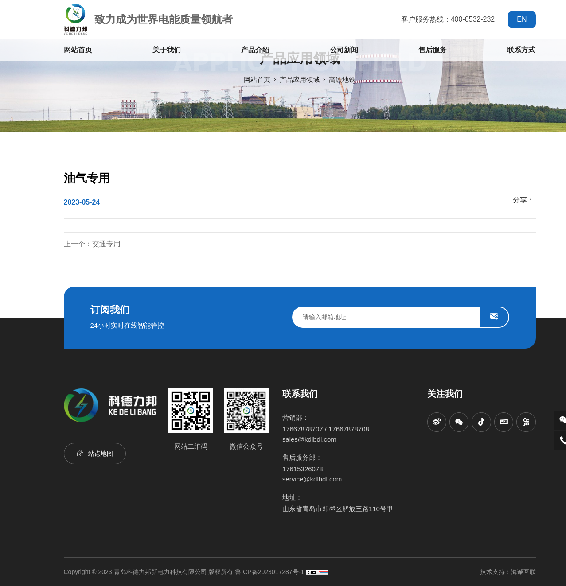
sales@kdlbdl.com (309, 439)
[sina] (437, 422)
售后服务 (432, 50)
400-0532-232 (473, 19)
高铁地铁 (342, 79)
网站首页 (78, 50)
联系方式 (521, 50)
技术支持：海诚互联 (508, 571)
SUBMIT (494, 317)
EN (522, 19)
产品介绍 (255, 50)
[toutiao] (503, 422)
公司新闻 (344, 50)
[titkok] (481, 422)
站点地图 (100, 454)
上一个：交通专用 (92, 244)
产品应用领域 (300, 79)
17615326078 (302, 469)
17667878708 (348, 429)
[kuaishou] (526, 422)
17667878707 (302, 429)
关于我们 (166, 50)
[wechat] (459, 422)
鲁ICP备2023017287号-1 (269, 571)
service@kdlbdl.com (312, 479)
